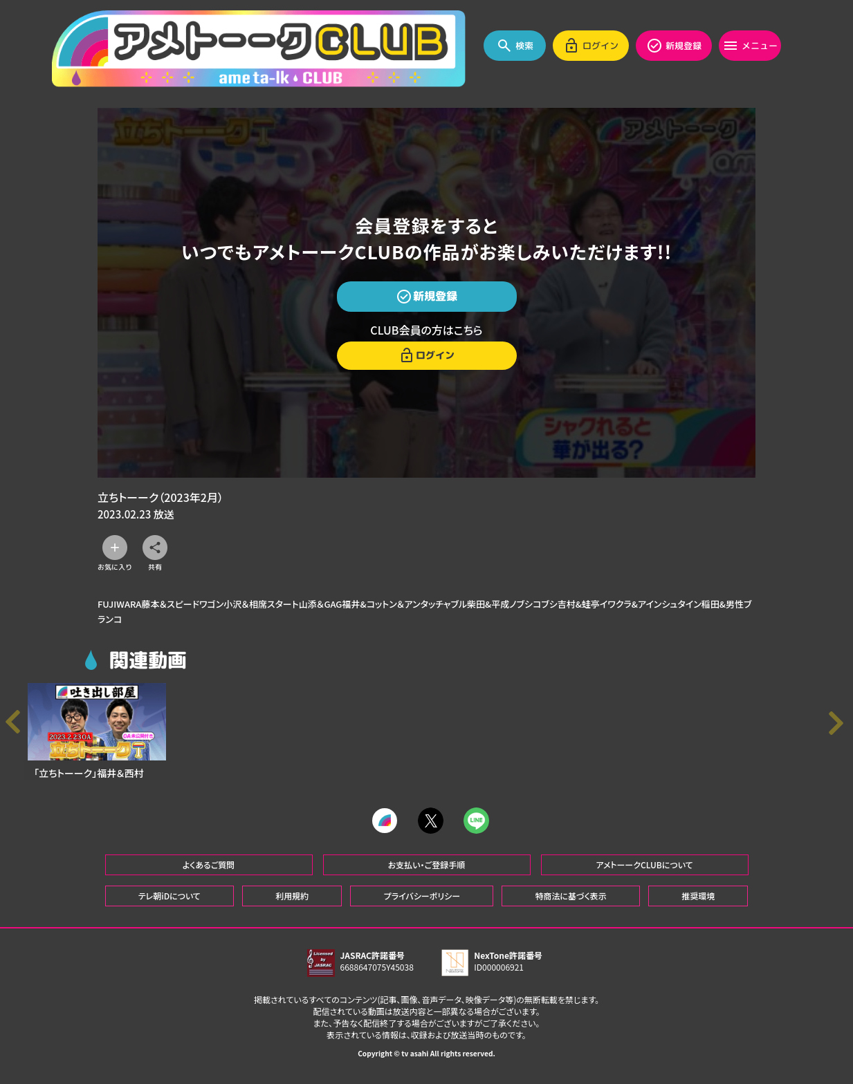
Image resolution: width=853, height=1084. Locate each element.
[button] (839, 728)
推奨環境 (698, 904)
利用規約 (292, 904)
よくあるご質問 (209, 873)
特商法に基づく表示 (570, 904)
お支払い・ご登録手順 (426, 873)
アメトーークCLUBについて (644, 873)
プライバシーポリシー (422, 904)
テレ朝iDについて (169, 904)
